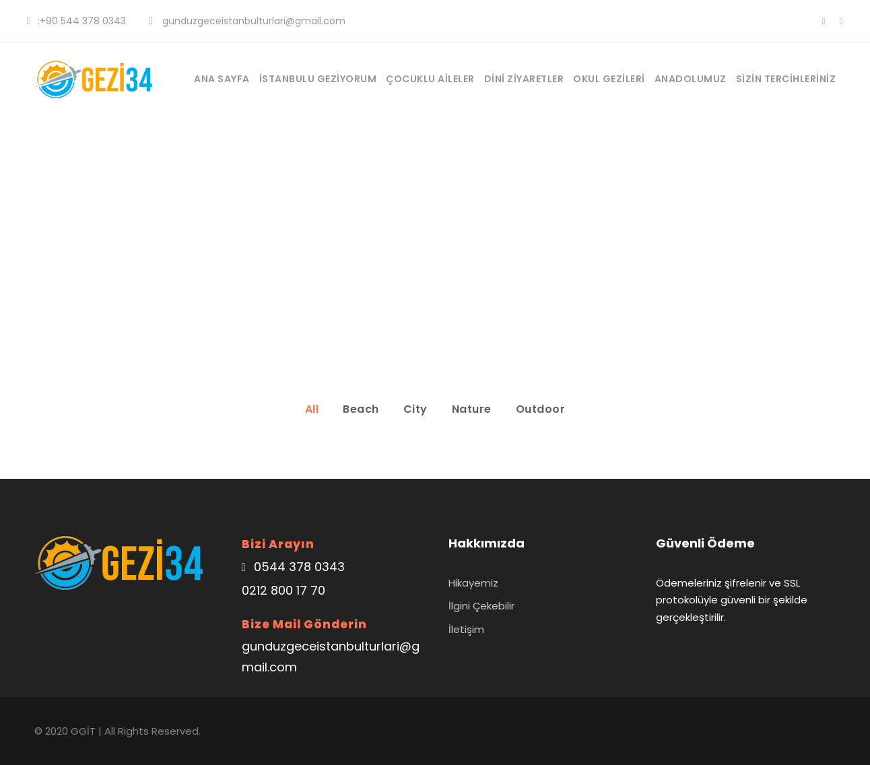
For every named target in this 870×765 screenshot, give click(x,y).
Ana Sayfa (222, 79)
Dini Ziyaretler (524, 79)
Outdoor (541, 409)
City (415, 409)
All (312, 409)
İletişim (466, 629)
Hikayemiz (473, 583)
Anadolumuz (691, 79)
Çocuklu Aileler (430, 79)
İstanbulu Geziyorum (318, 79)
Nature (472, 409)
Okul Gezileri (609, 79)
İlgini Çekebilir (481, 606)
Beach (361, 409)
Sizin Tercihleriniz (786, 79)
